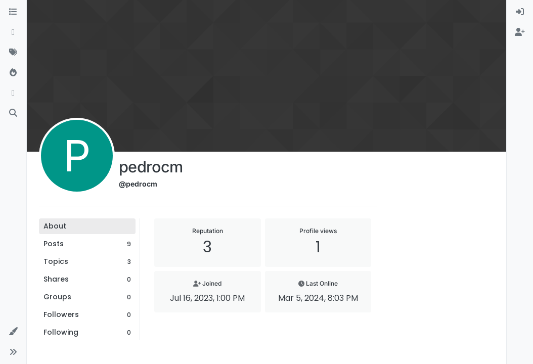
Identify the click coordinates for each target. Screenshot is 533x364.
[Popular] (13, 73)
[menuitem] (520, 12)
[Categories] (13, 12)
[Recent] (13, 32)
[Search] (13, 113)
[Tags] (13, 52)
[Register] (520, 32)
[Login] (520, 12)
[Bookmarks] (13, 93)
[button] (13, 332)
